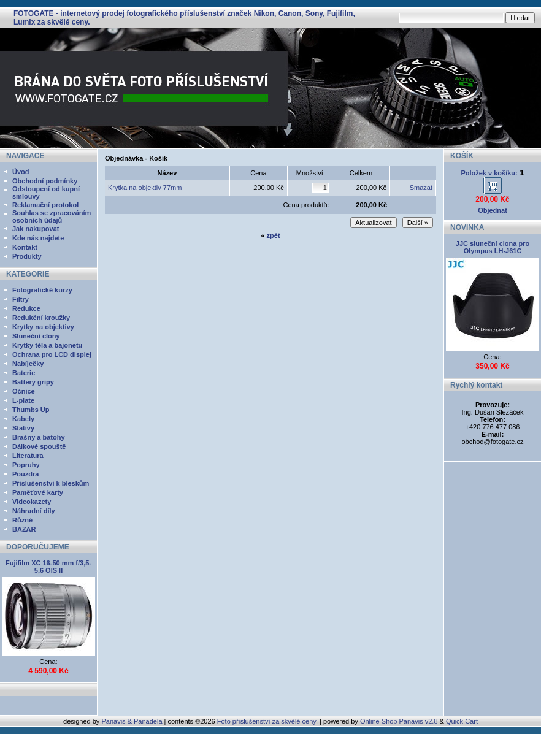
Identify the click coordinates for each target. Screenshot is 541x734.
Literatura (28, 455)
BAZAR (24, 529)
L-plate (23, 400)
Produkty (27, 256)
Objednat (492, 210)
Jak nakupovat (35, 228)
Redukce (26, 308)
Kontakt (24, 247)
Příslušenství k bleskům (50, 483)
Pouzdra (25, 474)
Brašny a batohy (38, 437)
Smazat (421, 187)
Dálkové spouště (39, 446)
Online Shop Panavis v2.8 (399, 721)
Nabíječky (28, 363)
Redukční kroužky (41, 317)
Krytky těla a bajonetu (47, 345)
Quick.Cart (462, 721)
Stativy (23, 428)
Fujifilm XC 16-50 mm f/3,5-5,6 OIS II (48, 566)
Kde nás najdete (38, 238)
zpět (273, 235)
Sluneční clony (36, 336)
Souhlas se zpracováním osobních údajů (51, 216)
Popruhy (26, 464)
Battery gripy (33, 382)
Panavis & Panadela (132, 721)
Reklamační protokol (45, 204)
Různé (22, 520)
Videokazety (31, 501)
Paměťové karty (37, 492)
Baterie (23, 373)
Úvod (20, 171)
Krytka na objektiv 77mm (145, 187)
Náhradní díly (33, 510)
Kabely (23, 418)
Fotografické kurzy (42, 290)
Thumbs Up (31, 409)
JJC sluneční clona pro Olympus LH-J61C (492, 247)
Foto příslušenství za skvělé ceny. (267, 721)
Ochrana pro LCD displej (51, 354)
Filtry (20, 299)
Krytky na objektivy (43, 327)
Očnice (23, 391)
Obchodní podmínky (44, 181)
